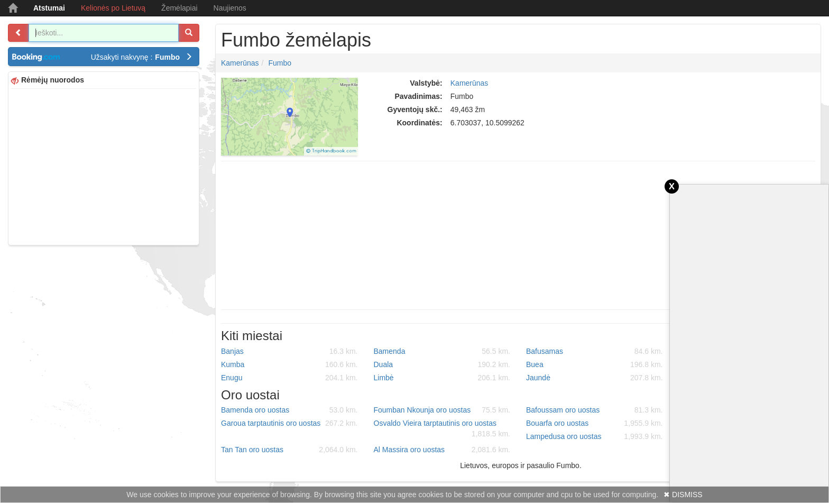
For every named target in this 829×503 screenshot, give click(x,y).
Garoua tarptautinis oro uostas (289, 423)
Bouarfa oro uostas (594, 423)
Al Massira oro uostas (442, 449)
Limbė (442, 377)
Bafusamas (594, 351)
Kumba (289, 364)
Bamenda (442, 351)
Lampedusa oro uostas (594, 436)
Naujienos (230, 8)
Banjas (289, 351)
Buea (594, 364)
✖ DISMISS (683, 494)
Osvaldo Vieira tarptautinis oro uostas (442, 429)
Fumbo (279, 63)
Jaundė (594, 377)
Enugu (289, 377)
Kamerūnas (240, 63)
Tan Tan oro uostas (289, 449)
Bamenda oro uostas (289, 410)
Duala (442, 364)
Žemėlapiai (179, 8)
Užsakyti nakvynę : (141, 57)
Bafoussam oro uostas (594, 410)
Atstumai (49, 8)
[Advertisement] (103, 166)
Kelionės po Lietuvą (113, 8)
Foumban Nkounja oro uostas (442, 410)
